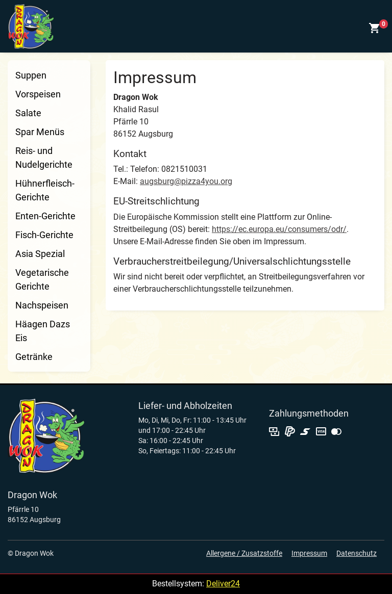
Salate (28, 113)
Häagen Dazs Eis (42, 331)
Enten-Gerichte (45, 216)
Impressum (309, 553)
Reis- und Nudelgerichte (43, 157)
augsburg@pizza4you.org (186, 181)
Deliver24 (223, 583)
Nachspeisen (41, 305)
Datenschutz (356, 553)
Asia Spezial (40, 253)
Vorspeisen (38, 94)
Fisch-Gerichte (44, 234)
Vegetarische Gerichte (42, 279)
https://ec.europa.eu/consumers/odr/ (279, 229)
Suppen (30, 75)
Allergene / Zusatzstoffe (244, 553)
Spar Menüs (39, 131)
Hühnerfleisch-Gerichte (45, 190)
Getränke (34, 356)
